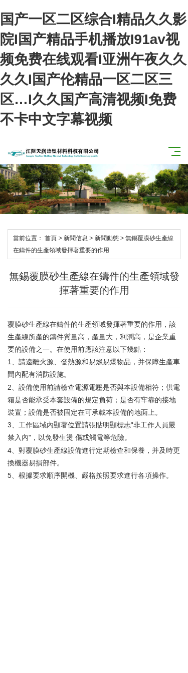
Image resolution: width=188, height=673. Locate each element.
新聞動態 (107, 238)
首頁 (51, 238)
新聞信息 (76, 238)
